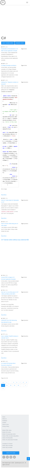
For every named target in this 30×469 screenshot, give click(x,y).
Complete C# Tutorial (7, 443)
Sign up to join (10, 452)
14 (18, 385)
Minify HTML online (6, 430)
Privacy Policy (5, 426)
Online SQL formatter (7, 447)
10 (3, 385)
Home (3, 416)
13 (14, 385)
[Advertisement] (15, 18)
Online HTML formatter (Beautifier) (10, 436)
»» (3, 388)
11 (7, 385)
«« (3, 382)
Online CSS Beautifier (7, 437)
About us (4, 418)
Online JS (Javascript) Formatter (10, 439)
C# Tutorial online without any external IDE (15, 240)
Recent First (20, 43)
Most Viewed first (7, 43)
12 (10, 385)
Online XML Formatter (7, 445)
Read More (3, 194)
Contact (4, 422)
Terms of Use (5, 424)
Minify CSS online (6, 432)
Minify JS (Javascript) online (9, 434)
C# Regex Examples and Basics (8, 65)
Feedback (4, 420)
